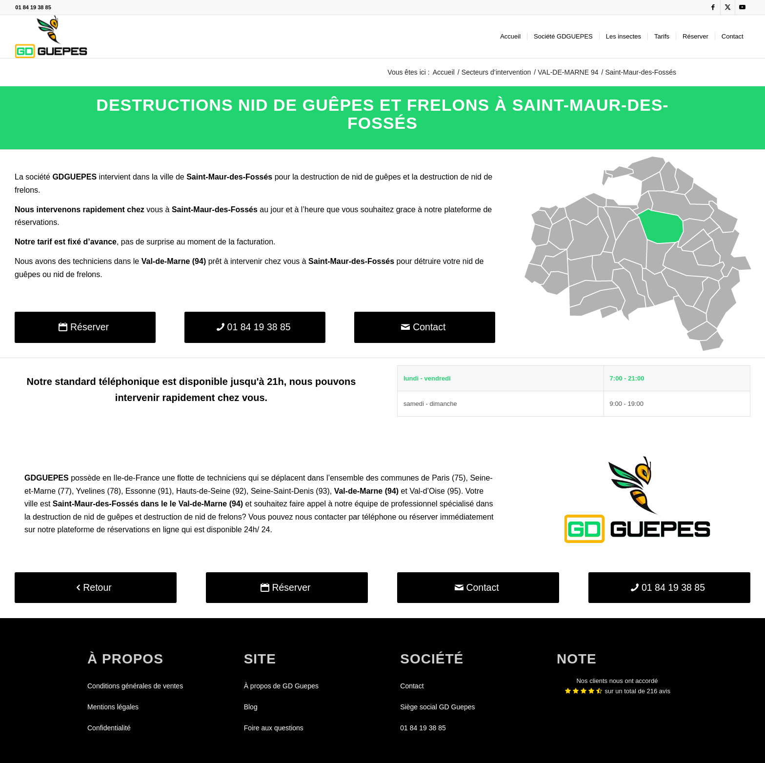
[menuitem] (510, 36)
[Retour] (96, 587)
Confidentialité (109, 728)
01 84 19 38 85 (33, 7)
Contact (411, 686)
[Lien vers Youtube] (742, 7)
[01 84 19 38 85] (254, 327)
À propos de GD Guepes (281, 686)
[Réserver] (85, 327)
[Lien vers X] (728, 7)
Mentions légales (113, 707)
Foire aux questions (273, 728)
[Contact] (424, 327)
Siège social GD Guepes (437, 707)
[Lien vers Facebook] (713, 7)
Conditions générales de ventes (135, 686)
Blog (251, 707)
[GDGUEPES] (51, 36)
